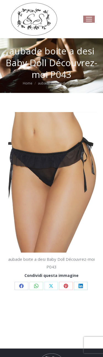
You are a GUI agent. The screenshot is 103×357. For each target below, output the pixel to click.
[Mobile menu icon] (89, 19)
